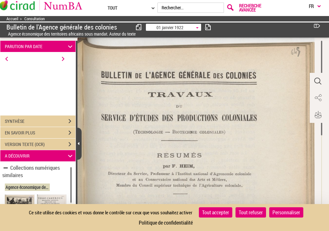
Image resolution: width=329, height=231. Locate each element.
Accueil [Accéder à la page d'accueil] (12, 18)
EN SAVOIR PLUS (40, 132)
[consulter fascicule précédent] (139, 27)
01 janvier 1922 (169, 27)
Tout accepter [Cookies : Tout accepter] (215, 212)
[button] (318, 81)
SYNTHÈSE (40, 121)
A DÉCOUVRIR (40, 155)
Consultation (34, 18)
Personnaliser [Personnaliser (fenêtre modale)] (286, 212)
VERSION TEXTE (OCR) (40, 144)
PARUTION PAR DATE (40, 46)
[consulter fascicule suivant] (207, 27)
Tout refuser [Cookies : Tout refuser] (251, 212)
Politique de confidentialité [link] (166, 222)
